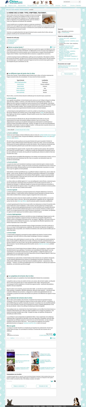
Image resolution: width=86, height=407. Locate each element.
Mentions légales (57, 406)
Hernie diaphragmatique (20, 82)
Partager (53, 47)
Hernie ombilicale (20, 90)
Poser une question (68, 73)
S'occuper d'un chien (32, 5)
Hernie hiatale (20, 86)
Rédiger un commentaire (19, 386)
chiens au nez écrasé (44, 244)
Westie (19, 201)
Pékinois (16, 138)
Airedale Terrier (46, 136)
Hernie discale (20, 84)
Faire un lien (49, 406)
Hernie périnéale (20, 92)
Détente (52, 5)
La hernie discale (65, 32)
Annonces (57, 5)
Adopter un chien (12, 5)
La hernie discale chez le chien (22, 129)
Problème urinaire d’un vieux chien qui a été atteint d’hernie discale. (67, 66)
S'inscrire (72, 5)
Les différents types (12, 41)
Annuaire (64, 5)
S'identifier (78, 5)
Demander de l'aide (43, 386)
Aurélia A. (12, 338)
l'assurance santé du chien (29, 323)
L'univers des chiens (43, 5)
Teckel (41, 112)
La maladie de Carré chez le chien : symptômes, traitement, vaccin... (66, 46)
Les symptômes (11, 42)
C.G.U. (64, 406)
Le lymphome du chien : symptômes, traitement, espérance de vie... (67, 54)
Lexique (43, 406)
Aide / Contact (36, 406)
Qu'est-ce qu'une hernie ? (13, 39)
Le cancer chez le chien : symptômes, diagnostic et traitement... (67, 51)
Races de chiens (22, 5)
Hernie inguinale (20, 88)
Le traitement (11, 43)
